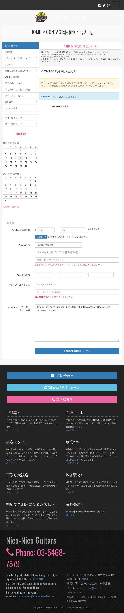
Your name (60, 106)
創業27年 (73, 442)
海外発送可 (75, 504)
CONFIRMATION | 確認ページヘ (77, 350)
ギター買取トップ (21, 124)
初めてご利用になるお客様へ (21, 70)
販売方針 (21, 51)
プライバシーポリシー (21, 95)
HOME (36, 31)
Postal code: (21, 230)
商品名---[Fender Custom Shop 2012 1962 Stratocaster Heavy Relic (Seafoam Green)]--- (77, 322)
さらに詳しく (12, 430)
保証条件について (21, 83)
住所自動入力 (41, 236)
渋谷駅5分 (74, 475)
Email (19, 284)
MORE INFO (70, 514)
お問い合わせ (21, 45)
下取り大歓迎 (17, 475)
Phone (23, 274)
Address (24, 244)
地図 (84, 579)
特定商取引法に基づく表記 (21, 89)
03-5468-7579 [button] (62, 399)
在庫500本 (75, 413)
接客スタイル (17, 442)
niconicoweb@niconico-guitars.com (36, 596)
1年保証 (12, 413)
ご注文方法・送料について (21, 58)
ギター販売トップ (21, 117)
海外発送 (21, 101)
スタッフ (21, 64)
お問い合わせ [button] (62, 375)
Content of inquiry (18, 308)
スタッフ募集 (21, 108)
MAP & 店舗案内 (21, 76)
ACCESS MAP (37, 579)
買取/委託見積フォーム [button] (62, 387)
